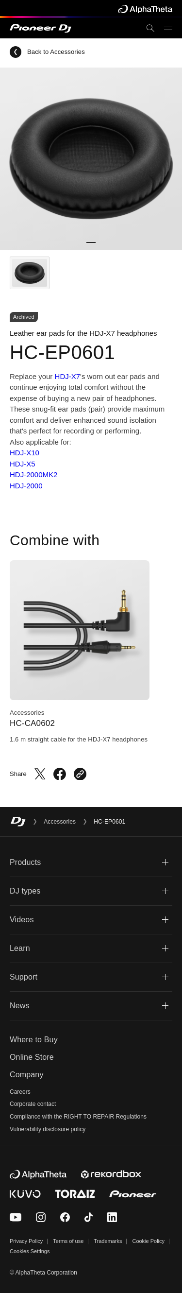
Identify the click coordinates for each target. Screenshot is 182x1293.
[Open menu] (168, 28)
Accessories (60, 821)
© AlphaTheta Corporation (43, 1272)
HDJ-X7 (68, 376)
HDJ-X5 (22, 464)
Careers (20, 1091)
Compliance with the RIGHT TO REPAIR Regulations (78, 1116)
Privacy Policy (26, 1241)
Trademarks (108, 1241)
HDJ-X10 (24, 452)
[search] (150, 28)
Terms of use (68, 1241)
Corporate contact (33, 1104)
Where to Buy (34, 1039)
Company (27, 1074)
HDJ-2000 (26, 486)
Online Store (32, 1057)
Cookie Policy (148, 1241)
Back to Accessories (47, 52)
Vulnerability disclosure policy (47, 1129)
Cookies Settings (30, 1251)
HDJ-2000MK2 (33, 474)
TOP (161, 1272)
